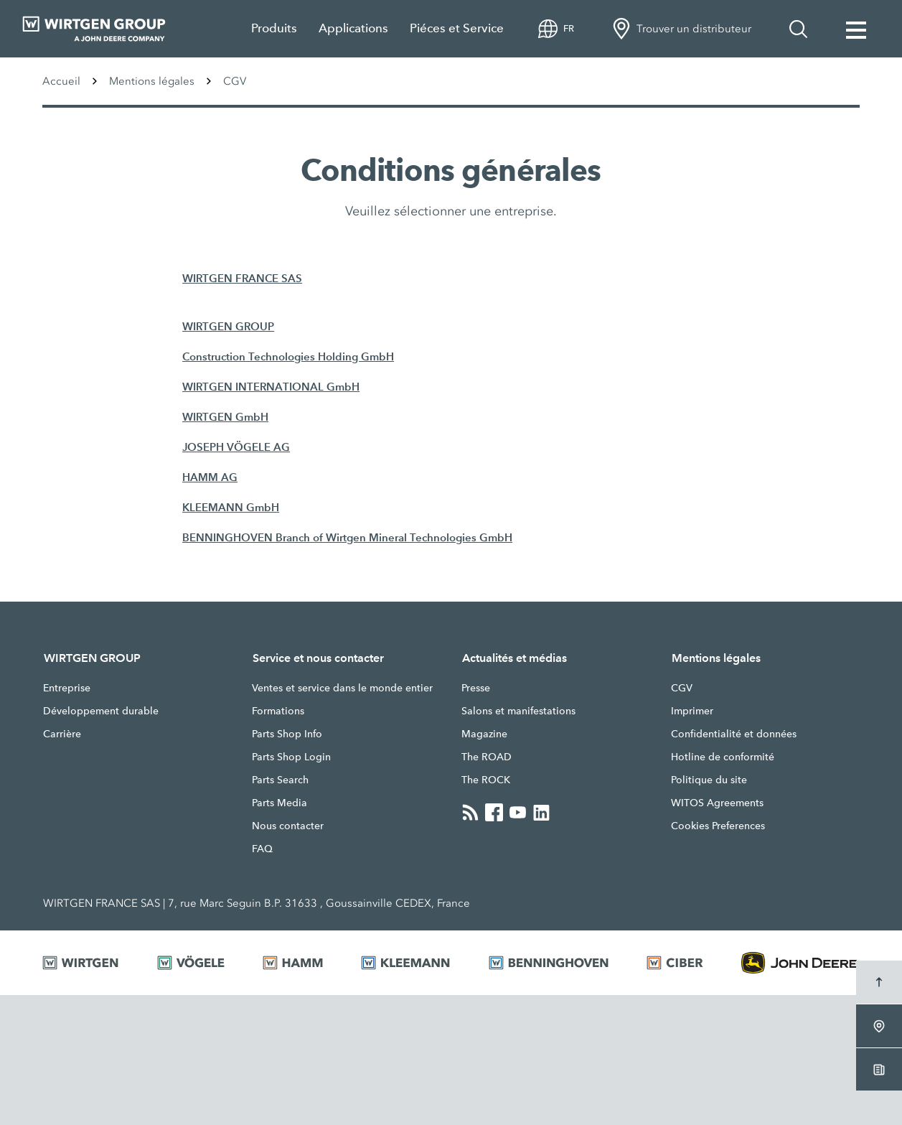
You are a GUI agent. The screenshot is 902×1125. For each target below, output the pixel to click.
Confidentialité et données (734, 733)
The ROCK (485, 779)
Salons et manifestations (518, 710)
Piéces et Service (457, 28)
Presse (475, 687)
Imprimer (692, 710)
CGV (681, 687)
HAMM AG (210, 477)
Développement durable (101, 710)
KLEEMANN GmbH (230, 507)
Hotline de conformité (722, 756)
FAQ (262, 848)
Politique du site (709, 779)
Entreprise (66, 687)
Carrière (62, 733)
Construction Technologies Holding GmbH (288, 356)
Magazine (484, 733)
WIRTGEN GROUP (228, 326)
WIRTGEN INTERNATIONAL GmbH (271, 386)
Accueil (61, 81)
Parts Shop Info (287, 733)
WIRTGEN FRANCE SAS (242, 278)
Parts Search (280, 779)
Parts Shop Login (291, 756)
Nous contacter (288, 825)
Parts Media (279, 802)
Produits (274, 28)
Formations (278, 710)
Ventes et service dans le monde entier (342, 687)
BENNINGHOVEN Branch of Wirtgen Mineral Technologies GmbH (347, 537)
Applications (353, 28)
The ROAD (486, 756)
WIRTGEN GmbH (225, 417)
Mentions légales (151, 81)
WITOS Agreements (717, 802)
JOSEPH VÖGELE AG (236, 447)
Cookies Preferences (718, 825)
